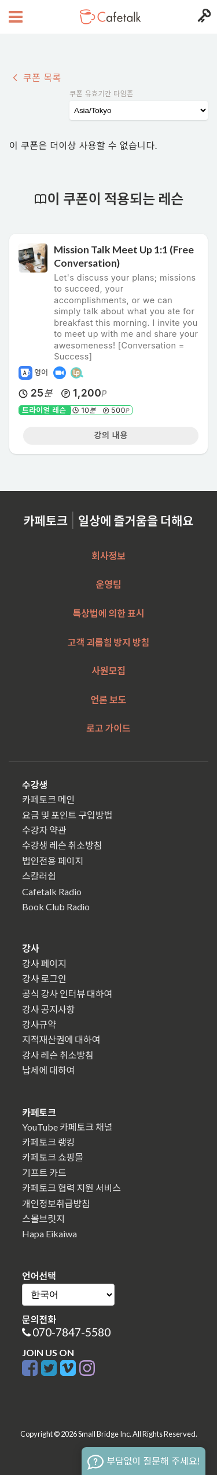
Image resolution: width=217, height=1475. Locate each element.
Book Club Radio (56, 906)
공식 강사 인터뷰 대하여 (67, 993)
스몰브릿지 (43, 1218)
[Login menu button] (203, 17)
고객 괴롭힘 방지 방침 (108, 642)
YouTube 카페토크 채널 (67, 1126)
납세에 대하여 (48, 1070)
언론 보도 (109, 699)
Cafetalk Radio (52, 891)
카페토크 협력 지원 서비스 (71, 1187)
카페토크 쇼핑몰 (52, 1156)
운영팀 (108, 584)
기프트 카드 (44, 1172)
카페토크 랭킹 (48, 1141)
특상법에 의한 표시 (109, 613)
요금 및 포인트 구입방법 (67, 814)
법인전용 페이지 (52, 860)
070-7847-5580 (71, 1332)
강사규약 (39, 1024)
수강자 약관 (44, 829)
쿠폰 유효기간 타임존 (101, 93)
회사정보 (108, 555)
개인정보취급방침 (56, 1203)
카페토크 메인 (48, 799)
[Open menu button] (14, 17)
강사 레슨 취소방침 (58, 1054)
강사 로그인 (44, 978)
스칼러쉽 (39, 875)
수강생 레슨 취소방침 (62, 845)
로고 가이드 (108, 727)
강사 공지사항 (48, 1009)
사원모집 (108, 670)
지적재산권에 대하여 (61, 1039)
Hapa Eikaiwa (49, 1233)
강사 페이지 (44, 963)
